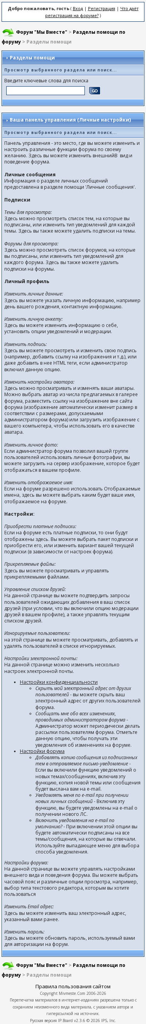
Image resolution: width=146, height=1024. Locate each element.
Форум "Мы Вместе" (41, 32)
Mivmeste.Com (72, 993)
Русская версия (43, 1020)
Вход (78, 8)
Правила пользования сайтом (73, 986)
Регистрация (101, 8)
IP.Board (65, 1020)
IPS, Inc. (108, 1020)
